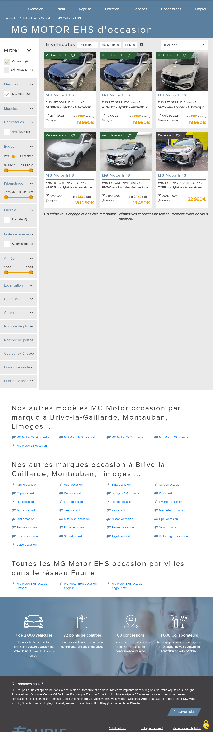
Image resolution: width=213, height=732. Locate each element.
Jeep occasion (73, 509)
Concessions (171, 9)
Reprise (85, 9)
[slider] (6, 170)
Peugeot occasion (28, 526)
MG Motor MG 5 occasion (81, 436)
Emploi (200, 9)
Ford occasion (73, 501)
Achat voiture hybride (187, 727)
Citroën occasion (170, 483)
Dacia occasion (74, 492)
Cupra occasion (27, 492)
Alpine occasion (27, 483)
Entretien (112, 9)
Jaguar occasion (27, 509)
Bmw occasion (121, 483)
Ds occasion (167, 492)
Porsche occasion (75, 526)
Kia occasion (120, 509)
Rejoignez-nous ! (152, 727)
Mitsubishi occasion (77, 518)
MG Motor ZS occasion (174, 436)
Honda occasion (122, 501)
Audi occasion (73, 483)
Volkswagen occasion (173, 535)
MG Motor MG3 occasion (128, 436)
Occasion (35, 9)
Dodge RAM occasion (126, 492)
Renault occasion (123, 526)
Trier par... (171, 45)
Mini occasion (25, 518)
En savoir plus (184, 711)
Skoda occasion (27, 535)
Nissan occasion (122, 518)
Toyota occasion (122, 535)
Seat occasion (168, 526)
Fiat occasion (25, 501)
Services (140, 9)
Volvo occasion (27, 543)
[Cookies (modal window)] (206, 725)
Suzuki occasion (74, 535)
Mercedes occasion (172, 509)
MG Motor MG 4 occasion (33, 436)
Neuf (61, 9)
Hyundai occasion (170, 501)
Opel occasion (168, 518)
